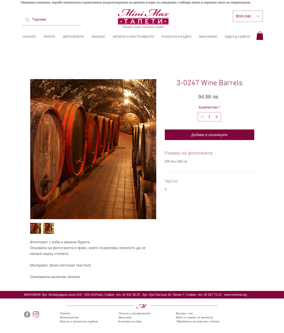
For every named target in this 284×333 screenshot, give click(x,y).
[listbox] (248, 16)
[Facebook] (27, 314)
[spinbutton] (209, 116)
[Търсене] (51, 19)
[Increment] (217, 116)
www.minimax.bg (235, 294)
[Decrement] (202, 116)
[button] (259, 35)
